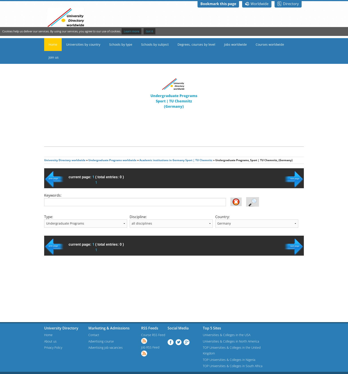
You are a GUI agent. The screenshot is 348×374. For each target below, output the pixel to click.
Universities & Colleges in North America (231, 341)
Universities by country (83, 44)
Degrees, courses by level (196, 44)
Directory (291, 3)
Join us (54, 57)
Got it (149, 31)
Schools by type (120, 44)
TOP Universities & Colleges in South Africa (232, 366)
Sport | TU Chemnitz (198, 160)
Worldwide (260, 3)
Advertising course (101, 341)
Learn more (131, 31)
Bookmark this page (218, 3)
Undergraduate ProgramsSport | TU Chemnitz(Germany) (173, 101)
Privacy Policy (53, 347)
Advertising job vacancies (105, 347)
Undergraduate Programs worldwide (112, 160)
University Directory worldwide (64, 160)
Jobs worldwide (235, 44)
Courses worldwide (270, 44)
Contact (93, 335)
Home (53, 44)
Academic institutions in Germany (162, 160)
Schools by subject (155, 44)
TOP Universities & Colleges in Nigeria (229, 360)
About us (50, 341)
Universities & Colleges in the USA (226, 335)
